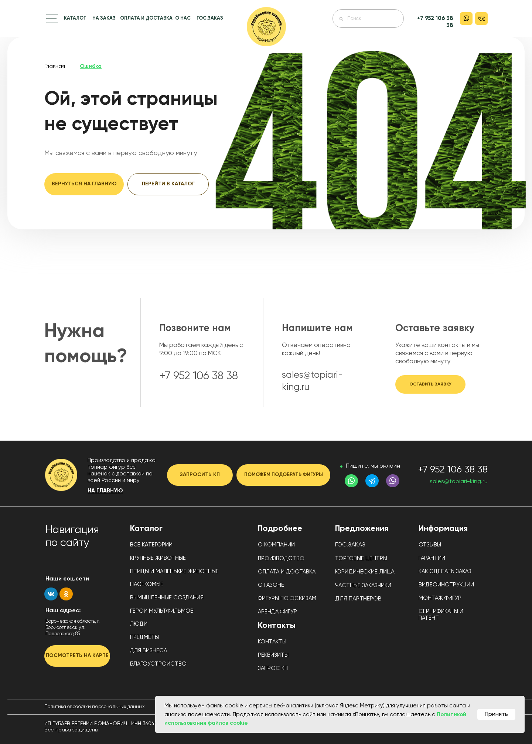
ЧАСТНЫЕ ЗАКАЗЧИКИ (363, 585)
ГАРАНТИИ (432, 558)
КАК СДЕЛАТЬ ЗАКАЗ (445, 571)
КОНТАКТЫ (272, 641)
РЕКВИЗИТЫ (273, 655)
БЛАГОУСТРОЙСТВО (158, 664)
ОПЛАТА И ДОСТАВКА (146, 18)
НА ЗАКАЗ (104, 18)
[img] (266, 26)
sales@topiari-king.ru (459, 482)
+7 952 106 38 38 (453, 470)
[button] (52, 18)
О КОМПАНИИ (276, 545)
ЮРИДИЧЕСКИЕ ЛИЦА (365, 572)
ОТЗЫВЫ (430, 545)
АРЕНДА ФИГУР (277, 612)
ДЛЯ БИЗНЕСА (148, 650)
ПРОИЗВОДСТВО (281, 558)
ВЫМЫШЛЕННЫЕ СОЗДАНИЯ (167, 597)
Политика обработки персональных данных (94, 706)
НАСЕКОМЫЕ (146, 584)
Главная (54, 66)
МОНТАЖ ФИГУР (440, 598)
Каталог (146, 529)
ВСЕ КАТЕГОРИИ (151, 545)
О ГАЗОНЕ (271, 585)
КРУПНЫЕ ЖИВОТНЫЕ (158, 558)
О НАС (183, 18)
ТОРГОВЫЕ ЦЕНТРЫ (361, 558)
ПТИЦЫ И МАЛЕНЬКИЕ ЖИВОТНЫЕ (174, 571)
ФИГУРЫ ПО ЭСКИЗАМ (287, 598)
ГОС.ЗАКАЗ (210, 18)
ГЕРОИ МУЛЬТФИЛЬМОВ (162, 611)
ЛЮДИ (138, 624)
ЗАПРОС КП (273, 668)
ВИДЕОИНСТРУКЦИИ (446, 585)
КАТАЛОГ (75, 18)
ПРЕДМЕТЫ (144, 637)
